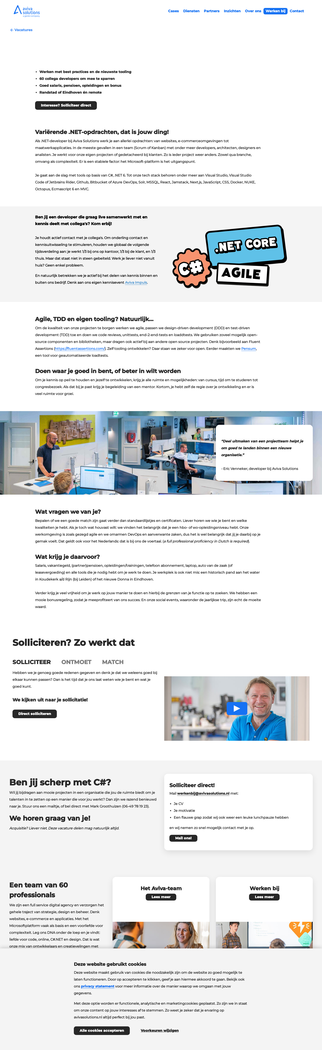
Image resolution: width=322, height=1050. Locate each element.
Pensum (248, 349)
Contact (297, 11)
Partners (212, 11)
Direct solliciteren (34, 714)
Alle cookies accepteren (102, 1031)
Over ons (253, 11)
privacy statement (97, 986)
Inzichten (232, 11)
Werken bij (275, 11)
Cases (173, 11)
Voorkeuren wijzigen (160, 1031)
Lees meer (161, 897)
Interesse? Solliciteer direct (66, 105)
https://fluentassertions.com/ (80, 349)
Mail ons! (183, 838)
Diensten (191, 11)
